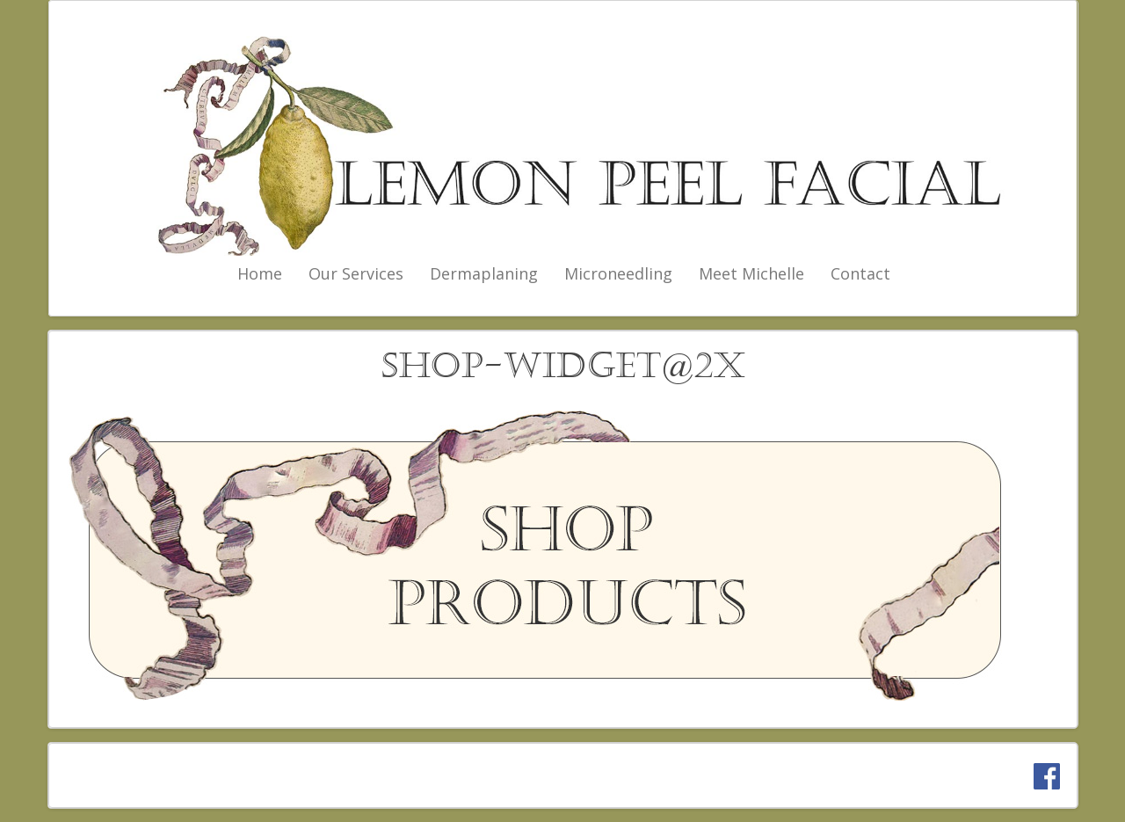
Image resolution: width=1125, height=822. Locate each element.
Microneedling (618, 273)
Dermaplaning (484, 273)
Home (259, 273)
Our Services (355, 273)
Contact (860, 273)
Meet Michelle (751, 273)
